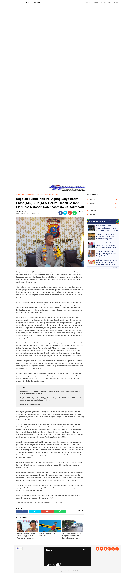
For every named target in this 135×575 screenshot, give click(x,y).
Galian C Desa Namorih (27, 194)
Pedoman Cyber (105, 2)
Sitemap (116, 2)
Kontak (87, 2)
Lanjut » (115, 268)
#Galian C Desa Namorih (25, 503)
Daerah (92, 199)
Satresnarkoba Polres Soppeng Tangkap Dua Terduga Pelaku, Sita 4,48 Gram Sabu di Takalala (106, 245)
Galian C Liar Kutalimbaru (42, 194)
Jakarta (93, 211)
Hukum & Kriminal (96, 207)
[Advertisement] (67, 15)
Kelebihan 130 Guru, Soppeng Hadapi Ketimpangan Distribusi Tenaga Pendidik (106, 254)
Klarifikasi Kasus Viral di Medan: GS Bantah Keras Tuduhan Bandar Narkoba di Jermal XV (106, 262)
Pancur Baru (54, 194)
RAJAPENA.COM (73, 571)
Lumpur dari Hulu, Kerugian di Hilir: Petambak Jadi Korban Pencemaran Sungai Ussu (105, 237)
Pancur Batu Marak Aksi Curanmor (30, 404)
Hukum (92, 203)
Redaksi (95, 2)
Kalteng (93, 214)
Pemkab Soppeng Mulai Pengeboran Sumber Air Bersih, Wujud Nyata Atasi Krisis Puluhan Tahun (107, 228)
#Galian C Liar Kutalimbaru (43, 503)
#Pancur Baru (58, 503)
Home (18, 194)
